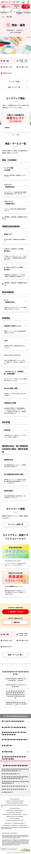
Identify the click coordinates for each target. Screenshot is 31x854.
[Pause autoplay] (17, 134)
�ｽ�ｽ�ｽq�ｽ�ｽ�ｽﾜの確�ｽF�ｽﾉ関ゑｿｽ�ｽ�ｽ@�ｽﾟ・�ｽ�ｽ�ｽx (15, 679)
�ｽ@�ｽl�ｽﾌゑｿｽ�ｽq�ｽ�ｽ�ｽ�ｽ (14, 727)
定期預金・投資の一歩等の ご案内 (23, 61)
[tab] (12, 134)
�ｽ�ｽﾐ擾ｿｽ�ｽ (7, 745)
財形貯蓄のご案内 (23, 67)
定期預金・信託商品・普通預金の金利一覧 (16, 218)
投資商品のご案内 (7, 67)
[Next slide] (29, 121)
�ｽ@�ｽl (8, 6)
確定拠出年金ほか (7, 73)
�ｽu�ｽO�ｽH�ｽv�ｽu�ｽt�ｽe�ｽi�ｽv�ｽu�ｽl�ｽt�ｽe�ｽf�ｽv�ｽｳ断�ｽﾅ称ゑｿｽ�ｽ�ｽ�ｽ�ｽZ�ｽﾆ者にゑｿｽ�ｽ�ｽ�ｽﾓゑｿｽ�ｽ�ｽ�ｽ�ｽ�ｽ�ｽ (15, 694)
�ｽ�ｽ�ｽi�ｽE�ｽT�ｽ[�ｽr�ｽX (4, 12)
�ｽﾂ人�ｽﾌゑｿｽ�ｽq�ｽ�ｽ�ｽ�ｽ (13, 721)
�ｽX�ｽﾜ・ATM (11, 12)
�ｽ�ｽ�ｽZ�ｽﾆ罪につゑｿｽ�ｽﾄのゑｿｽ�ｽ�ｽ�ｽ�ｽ (15, 685)
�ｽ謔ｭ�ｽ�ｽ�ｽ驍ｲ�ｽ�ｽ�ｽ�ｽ (27, 12)
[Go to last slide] (2, 121)
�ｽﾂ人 (3, 6)
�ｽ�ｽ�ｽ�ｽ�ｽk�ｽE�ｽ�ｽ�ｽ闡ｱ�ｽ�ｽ (19, 12)
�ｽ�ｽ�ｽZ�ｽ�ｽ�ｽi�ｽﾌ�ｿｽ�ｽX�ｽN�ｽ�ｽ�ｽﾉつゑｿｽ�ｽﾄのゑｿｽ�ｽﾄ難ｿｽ (15, 703)
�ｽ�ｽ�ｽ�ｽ (23, 3)
